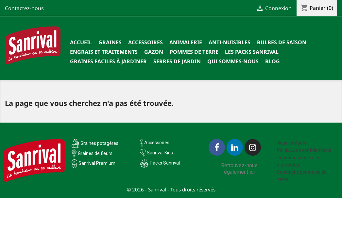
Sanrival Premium (96, 163)
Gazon (153, 51)
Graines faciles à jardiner (108, 61)
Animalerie (185, 42)
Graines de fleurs (95, 153)
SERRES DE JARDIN (177, 61)
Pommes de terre (194, 51)
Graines (110, 42)
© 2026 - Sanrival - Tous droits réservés (171, 189)
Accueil (81, 42)
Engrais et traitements (104, 51)
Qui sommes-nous (233, 61)
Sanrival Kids (160, 152)
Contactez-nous (24, 8)
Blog (272, 61)
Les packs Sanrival (252, 51)
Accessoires (145, 42)
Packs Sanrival (165, 163)
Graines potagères (99, 143)
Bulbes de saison (281, 42)
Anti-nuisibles (229, 42)
